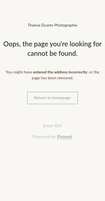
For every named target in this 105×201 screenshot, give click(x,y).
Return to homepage (52, 98)
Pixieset (65, 136)
